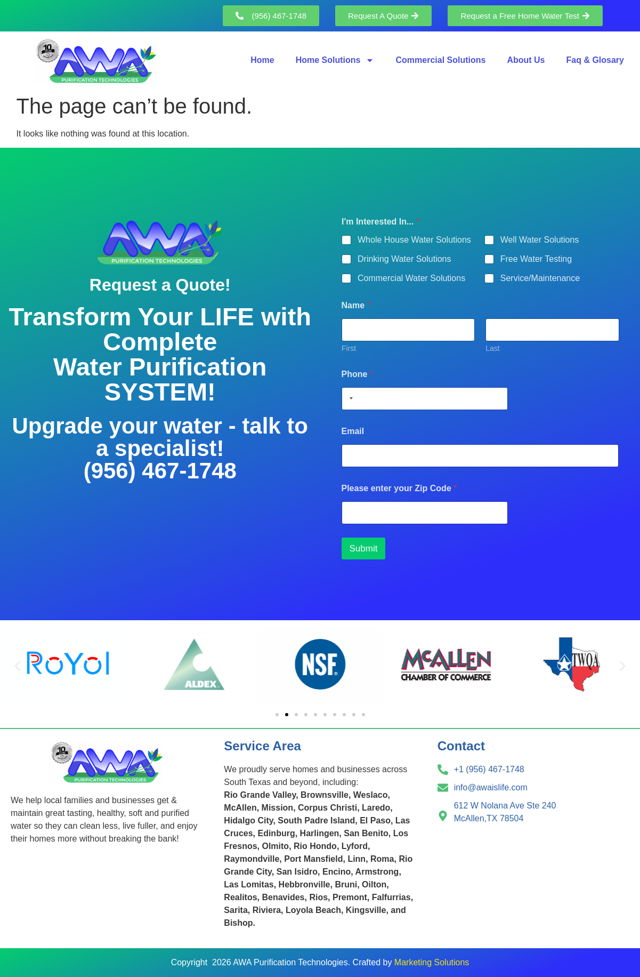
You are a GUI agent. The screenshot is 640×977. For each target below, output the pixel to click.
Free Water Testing (535, 258)
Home (262, 60)
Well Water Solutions (539, 239)
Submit (364, 548)
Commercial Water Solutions (411, 278)
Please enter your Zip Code (399, 488)
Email (353, 431)
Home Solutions (335, 60)
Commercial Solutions (440, 60)
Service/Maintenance (539, 278)
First (349, 348)
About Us (526, 60)
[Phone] (425, 398)
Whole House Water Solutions (414, 239)
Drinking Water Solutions (404, 258)
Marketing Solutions (431, 962)
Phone (358, 374)
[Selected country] (349, 398)
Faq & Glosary (595, 60)
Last (492, 348)
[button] (17, 666)
